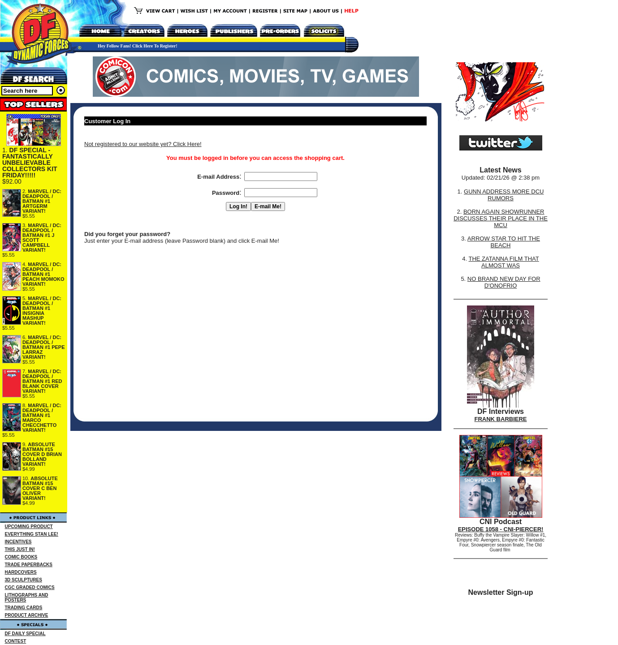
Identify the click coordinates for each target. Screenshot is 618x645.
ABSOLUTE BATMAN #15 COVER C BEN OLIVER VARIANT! (40, 488)
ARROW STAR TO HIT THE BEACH (503, 242)
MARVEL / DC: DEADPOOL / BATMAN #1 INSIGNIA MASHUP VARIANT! (41, 311)
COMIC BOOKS (21, 557)
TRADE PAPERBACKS (29, 564)
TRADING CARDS (24, 607)
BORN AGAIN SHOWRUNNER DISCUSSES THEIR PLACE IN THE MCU (501, 218)
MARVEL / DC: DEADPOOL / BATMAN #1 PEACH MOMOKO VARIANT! (43, 274)
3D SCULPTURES (23, 579)
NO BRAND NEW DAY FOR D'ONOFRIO (503, 282)
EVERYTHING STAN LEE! (31, 534)
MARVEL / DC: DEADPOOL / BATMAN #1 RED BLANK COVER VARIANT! (42, 381)
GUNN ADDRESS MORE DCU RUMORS (504, 195)
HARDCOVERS (21, 572)
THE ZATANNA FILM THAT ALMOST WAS (504, 262)
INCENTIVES (18, 541)
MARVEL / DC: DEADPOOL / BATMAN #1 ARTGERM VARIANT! (41, 201)
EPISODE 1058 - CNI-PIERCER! (501, 529)
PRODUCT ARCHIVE (26, 615)
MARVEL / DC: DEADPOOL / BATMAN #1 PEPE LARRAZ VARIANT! (43, 347)
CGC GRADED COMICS (30, 587)
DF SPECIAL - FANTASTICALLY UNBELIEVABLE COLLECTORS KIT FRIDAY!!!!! (29, 162)
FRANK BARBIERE (501, 419)
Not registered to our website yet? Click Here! (143, 144)
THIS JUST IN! (20, 549)
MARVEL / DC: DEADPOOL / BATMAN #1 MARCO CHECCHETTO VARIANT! (41, 418)
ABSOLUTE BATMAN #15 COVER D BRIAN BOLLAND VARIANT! (42, 454)
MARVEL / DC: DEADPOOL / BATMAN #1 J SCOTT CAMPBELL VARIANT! (41, 238)
